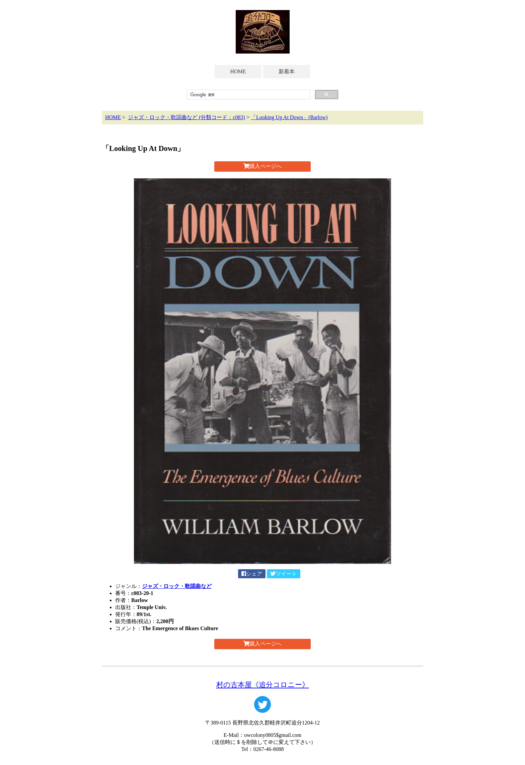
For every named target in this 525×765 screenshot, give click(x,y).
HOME (238, 71)
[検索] (248, 95)
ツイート (283, 574)
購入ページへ (262, 166)
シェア (251, 574)
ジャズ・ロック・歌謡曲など (177, 586)
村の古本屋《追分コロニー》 (262, 684)
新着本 (287, 71)
